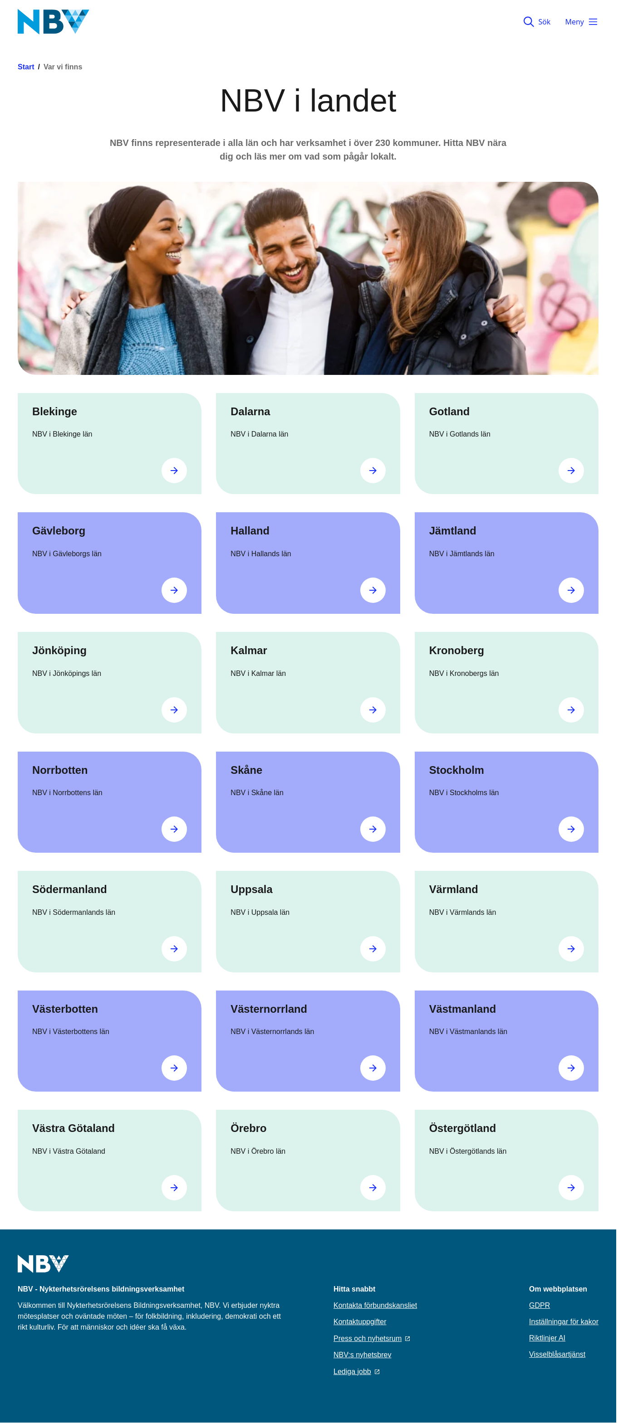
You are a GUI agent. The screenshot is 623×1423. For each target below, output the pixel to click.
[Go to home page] (43, 1269)
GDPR (539, 1305)
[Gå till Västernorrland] (373, 1068)
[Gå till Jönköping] (174, 710)
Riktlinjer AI (547, 1338)
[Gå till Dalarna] (373, 470)
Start (26, 67)
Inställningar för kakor (563, 1322)
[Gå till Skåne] (373, 829)
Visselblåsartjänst (557, 1354)
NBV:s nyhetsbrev (362, 1355)
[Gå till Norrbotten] (174, 829)
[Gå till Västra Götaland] (174, 1187)
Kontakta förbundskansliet (375, 1305)
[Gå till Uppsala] (373, 949)
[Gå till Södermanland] (174, 949)
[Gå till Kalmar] (373, 710)
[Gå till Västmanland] (571, 1068)
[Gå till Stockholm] (571, 829)
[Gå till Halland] (373, 590)
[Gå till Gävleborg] (174, 590)
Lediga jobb (356, 1371)
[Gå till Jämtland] (571, 590)
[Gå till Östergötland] (571, 1187)
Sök (537, 21)
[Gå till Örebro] (373, 1187)
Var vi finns (63, 67)
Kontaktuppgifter (360, 1322)
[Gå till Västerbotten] (174, 1068)
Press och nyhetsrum (372, 1338)
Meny (581, 21)
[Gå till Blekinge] (174, 470)
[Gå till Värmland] (571, 949)
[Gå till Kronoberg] (571, 710)
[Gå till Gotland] (571, 470)
